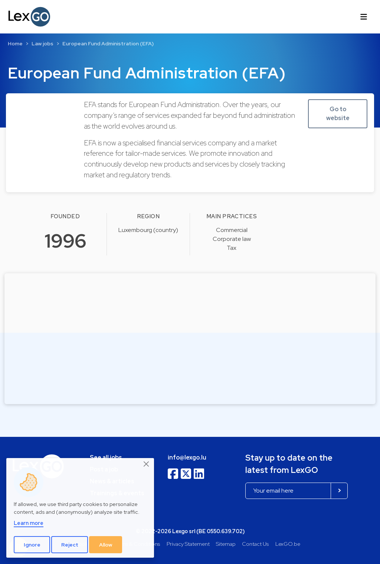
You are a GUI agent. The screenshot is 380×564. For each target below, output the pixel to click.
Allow (105, 544)
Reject (69, 544)
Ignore (32, 544)
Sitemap (226, 543)
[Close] (146, 464)
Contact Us (255, 543)
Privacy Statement (188, 543)
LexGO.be (287, 543)
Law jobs (42, 43)
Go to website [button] (338, 113)
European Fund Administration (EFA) (108, 43)
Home (15, 43)
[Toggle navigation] (363, 16)
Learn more (28, 522)
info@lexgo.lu (187, 457)
